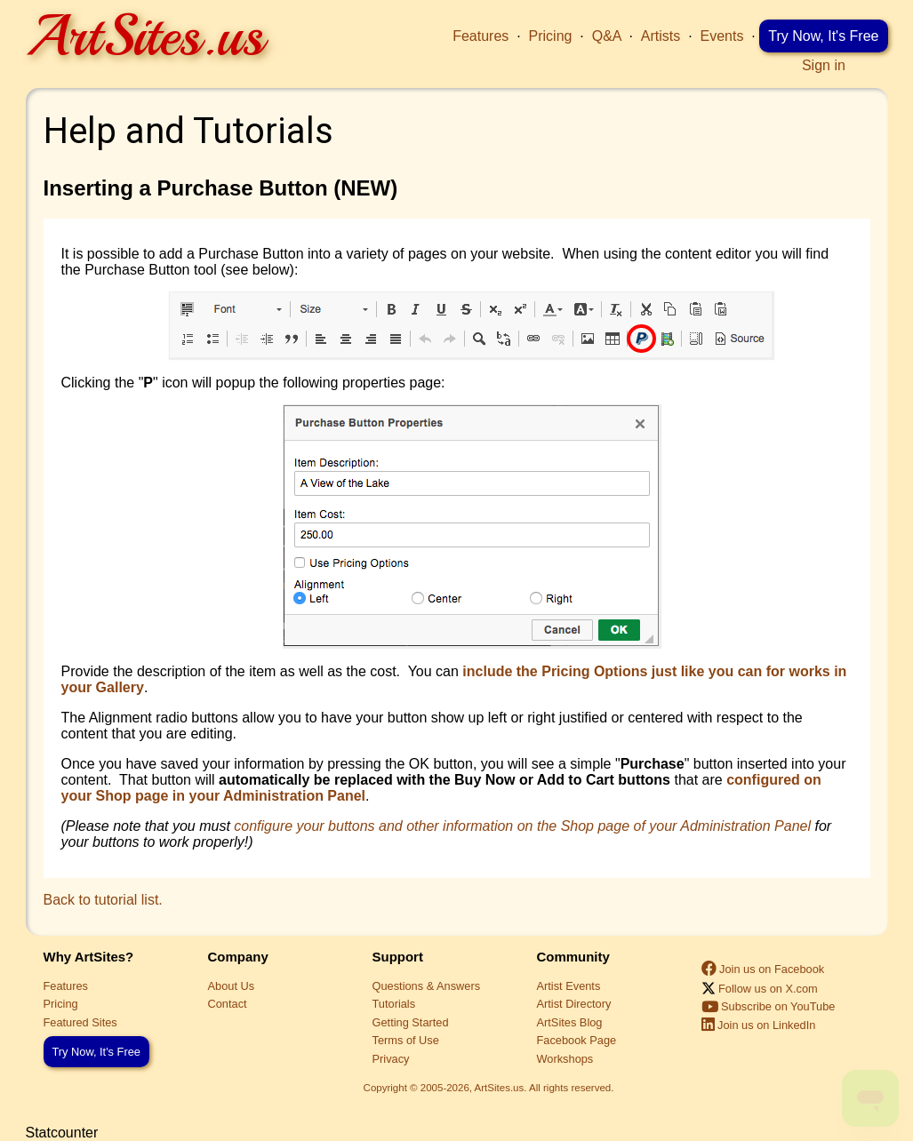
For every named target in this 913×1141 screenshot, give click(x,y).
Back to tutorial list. (103, 899)
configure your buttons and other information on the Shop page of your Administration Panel (522, 826)
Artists (660, 36)
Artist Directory (574, 1003)
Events (722, 36)
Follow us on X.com (759, 988)
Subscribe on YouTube (768, 1006)
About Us (231, 986)
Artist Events (569, 986)
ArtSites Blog (570, 1022)
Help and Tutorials (188, 131)
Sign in (823, 65)
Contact (227, 1003)
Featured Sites (80, 1022)
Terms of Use (405, 1040)
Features (480, 36)
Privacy (391, 1058)
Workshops (565, 1058)
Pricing (551, 36)
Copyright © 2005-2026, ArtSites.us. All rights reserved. (489, 1087)
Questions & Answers (426, 986)
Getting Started (410, 1022)
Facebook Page (577, 1040)
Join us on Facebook (763, 969)
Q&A (606, 36)
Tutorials (394, 1003)
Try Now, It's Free (823, 36)
